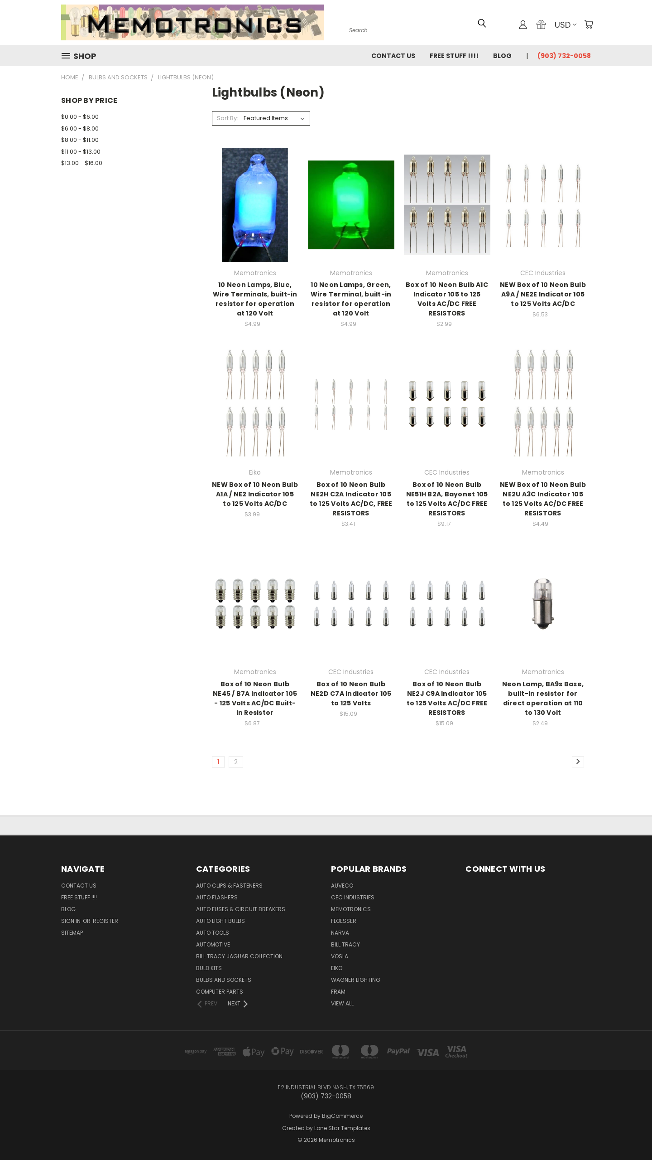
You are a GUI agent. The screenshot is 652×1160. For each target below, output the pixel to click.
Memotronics (351, 909)
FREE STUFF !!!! (454, 55)
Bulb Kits (209, 968)
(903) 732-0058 (564, 55)
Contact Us (393, 55)
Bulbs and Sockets (223, 980)
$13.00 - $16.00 (81, 163)
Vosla (339, 956)
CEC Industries (352, 897)
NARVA (340, 933)
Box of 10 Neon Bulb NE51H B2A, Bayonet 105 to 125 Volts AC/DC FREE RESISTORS (447, 499)
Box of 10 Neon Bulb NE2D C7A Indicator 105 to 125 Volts (351, 693)
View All (342, 1003)
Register (105, 921)
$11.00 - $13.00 (81, 151)
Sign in (71, 921)
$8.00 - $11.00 (80, 140)
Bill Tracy (345, 944)
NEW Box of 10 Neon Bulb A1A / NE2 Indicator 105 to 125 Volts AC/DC (255, 494)
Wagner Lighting (355, 980)
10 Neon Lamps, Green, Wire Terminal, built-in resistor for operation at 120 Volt (351, 299)
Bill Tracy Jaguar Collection (239, 956)
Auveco (342, 885)
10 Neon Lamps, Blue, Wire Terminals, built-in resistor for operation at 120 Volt (255, 299)
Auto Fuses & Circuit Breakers (240, 909)
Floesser (343, 921)
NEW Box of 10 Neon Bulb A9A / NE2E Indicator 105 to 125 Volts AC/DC (543, 294)
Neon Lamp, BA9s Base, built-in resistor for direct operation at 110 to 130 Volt (543, 698)
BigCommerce (342, 1116)
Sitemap (72, 933)
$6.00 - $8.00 (80, 128)
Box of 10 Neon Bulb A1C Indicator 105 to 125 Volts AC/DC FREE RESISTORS (447, 299)
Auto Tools (212, 933)
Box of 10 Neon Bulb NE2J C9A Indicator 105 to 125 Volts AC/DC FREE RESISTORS (447, 698)
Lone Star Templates (342, 1128)
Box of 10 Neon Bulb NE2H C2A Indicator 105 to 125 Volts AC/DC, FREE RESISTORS (351, 499)
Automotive (213, 944)
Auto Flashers (217, 897)
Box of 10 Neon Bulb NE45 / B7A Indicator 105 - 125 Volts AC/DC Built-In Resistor (255, 698)
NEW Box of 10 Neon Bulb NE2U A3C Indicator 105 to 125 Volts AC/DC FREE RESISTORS (543, 499)
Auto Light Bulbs (220, 921)
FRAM (338, 991)
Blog (502, 55)
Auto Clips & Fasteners (229, 885)
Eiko (336, 968)
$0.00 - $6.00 (80, 116)
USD (565, 24)
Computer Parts (219, 991)
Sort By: (227, 118)
